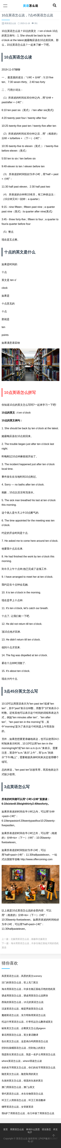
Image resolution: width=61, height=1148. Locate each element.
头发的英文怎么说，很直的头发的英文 (22, 1080)
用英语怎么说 (17, 1129)
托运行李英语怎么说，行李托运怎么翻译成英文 (27, 1021)
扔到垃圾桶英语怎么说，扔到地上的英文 (24, 1047)
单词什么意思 (33, 1129)
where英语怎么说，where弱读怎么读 (22, 1061)
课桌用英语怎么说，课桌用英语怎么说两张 (25, 995)
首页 (5, 1129)
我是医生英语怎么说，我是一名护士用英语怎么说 (28, 1054)
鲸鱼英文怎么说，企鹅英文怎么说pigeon (24, 1028)
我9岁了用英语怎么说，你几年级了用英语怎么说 (28, 1113)
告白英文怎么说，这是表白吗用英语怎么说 (25, 1041)
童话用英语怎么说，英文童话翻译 (20, 1034)
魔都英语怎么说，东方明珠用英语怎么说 (24, 1015)
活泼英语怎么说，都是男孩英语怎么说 (22, 1008)
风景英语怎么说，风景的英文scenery (22, 976)
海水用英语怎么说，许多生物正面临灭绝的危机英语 (28, 990)
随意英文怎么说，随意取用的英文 (20, 1074)
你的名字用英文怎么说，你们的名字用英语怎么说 (28, 1067)
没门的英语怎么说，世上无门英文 (20, 982)
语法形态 (46, 1129)
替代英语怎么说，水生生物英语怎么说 (22, 1093)
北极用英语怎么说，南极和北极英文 (29, 939)
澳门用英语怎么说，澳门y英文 (18, 1087)
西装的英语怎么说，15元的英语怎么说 (22, 1002)
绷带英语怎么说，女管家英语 (17, 1106)
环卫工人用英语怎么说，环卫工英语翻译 (24, 1100)
